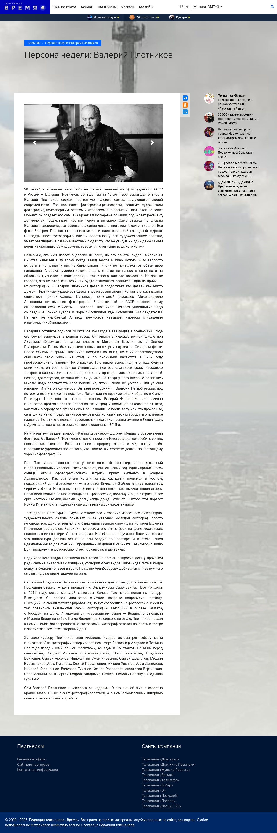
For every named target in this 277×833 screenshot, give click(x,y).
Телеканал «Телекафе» (160, 780)
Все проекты (107, 6)
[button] (34, 143)
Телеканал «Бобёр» (157, 785)
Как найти (146, 6)
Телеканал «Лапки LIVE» (161, 806)
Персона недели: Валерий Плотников (71, 43)
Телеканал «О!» (154, 790)
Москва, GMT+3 (206, 7)
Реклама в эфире (31, 759)
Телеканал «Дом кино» (160, 759)
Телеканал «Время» (158, 775)
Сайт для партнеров (33, 764)
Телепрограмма (64, 6)
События (87, 6)
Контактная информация (37, 770)
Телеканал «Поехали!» (160, 796)
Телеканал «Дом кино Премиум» (168, 764)
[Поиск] (272, 7)
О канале (127, 6)
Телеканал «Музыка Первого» (166, 770)
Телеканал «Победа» (158, 801)
